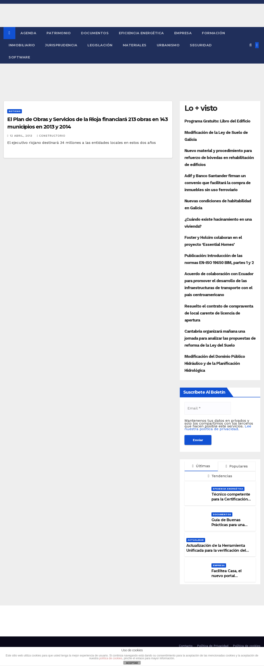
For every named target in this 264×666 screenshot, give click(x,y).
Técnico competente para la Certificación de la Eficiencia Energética (230, 501)
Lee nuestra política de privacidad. (217, 427)
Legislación (100, 45)
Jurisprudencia (61, 45)
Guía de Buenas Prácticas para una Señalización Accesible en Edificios (231, 527)
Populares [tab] (237, 466)
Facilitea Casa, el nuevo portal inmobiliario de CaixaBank (226, 578)
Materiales (135, 45)
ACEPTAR (132, 663)
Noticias (14, 111)
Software (19, 57)
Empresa (183, 33)
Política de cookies (247, 646)
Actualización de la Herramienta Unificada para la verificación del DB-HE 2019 (216, 550)
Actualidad (196, 540)
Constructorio (51, 135)
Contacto (186, 646)
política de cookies (110, 658)
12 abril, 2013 (21, 135)
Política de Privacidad (212, 646)
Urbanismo (168, 45)
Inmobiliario (22, 45)
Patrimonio (59, 33)
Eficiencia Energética (141, 33)
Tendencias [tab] (220, 476)
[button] (250, 45)
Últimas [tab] (201, 466)
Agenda (28, 33)
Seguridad (201, 45)
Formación (213, 33)
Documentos (95, 33)
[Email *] (207, 408)
